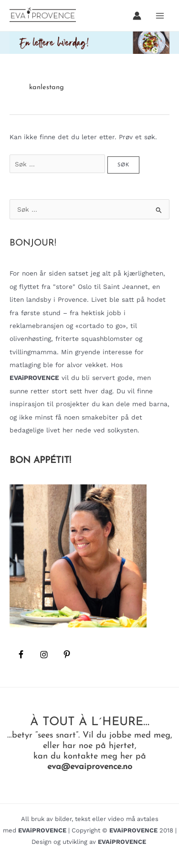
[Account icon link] (137, 15)
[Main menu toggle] (160, 15)
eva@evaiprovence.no (89, 766)
